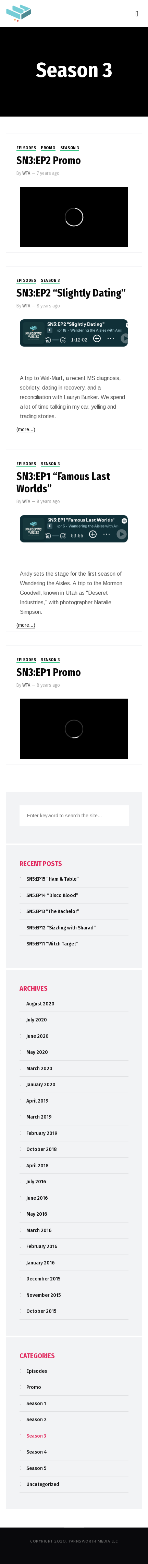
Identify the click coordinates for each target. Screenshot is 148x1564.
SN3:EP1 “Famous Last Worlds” (63, 482)
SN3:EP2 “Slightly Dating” (71, 293)
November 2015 (43, 1295)
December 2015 (43, 1279)
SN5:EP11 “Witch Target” (52, 944)
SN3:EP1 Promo (48, 672)
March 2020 (39, 1068)
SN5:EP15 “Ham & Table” (52, 879)
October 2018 (41, 1149)
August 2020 (40, 1004)
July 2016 (36, 1182)
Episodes (26, 148)
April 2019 (37, 1101)
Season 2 (36, 1419)
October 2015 (41, 1311)
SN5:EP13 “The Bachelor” (52, 911)
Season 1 (36, 1403)
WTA (26, 173)
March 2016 (38, 1230)
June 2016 (37, 1198)
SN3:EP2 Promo (48, 160)
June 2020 (37, 1036)
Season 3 (69, 148)
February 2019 (42, 1133)
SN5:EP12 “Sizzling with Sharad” (61, 928)
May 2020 (37, 1052)
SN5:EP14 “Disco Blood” (52, 895)
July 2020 (36, 1020)
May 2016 (36, 1214)
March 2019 (39, 1117)
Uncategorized (42, 1484)
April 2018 (37, 1166)
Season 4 (36, 1452)
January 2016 (40, 1263)
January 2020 (41, 1084)
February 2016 (41, 1246)
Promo (48, 148)
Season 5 (36, 1468)
